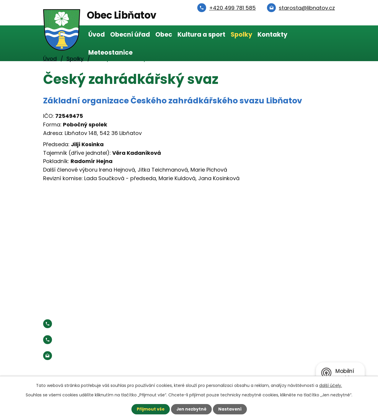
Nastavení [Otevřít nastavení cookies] (230, 409)
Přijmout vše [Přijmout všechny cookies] (150, 409)
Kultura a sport (201, 34)
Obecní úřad (130, 34)
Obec (163, 34)
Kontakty (272, 34)
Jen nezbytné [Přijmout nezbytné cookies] (191, 409)
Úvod (96, 34)
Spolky (241, 34)
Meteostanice (110, 52)
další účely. (330, 385)
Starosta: (92, 339)
